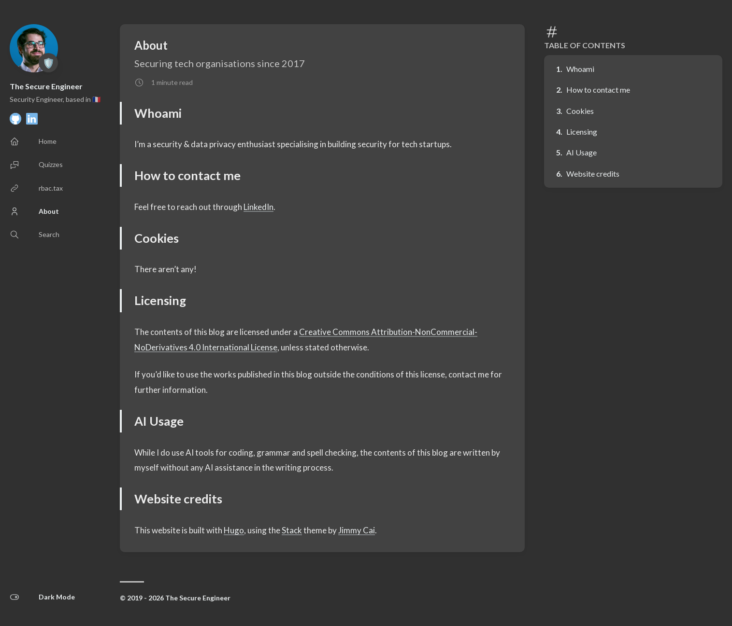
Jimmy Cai (356, 530)
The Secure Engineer (46, 86)
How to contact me (598, 89)
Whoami (580, 68)
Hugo (234, 530)
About (151, 45)
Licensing (581, 131)
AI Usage (581, 152)
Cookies (580, 110)
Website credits (592, 173)
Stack (292, 530)
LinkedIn (258, 207)
